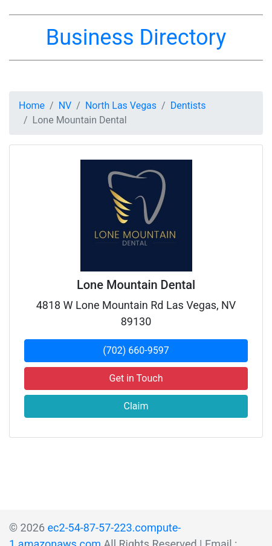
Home (32, 105)
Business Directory (136, 37)
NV (65, 105)
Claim (136, 406)
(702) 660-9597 (136, 350)
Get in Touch (136, 378)
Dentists (188, 105)
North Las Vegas (121, 105)
